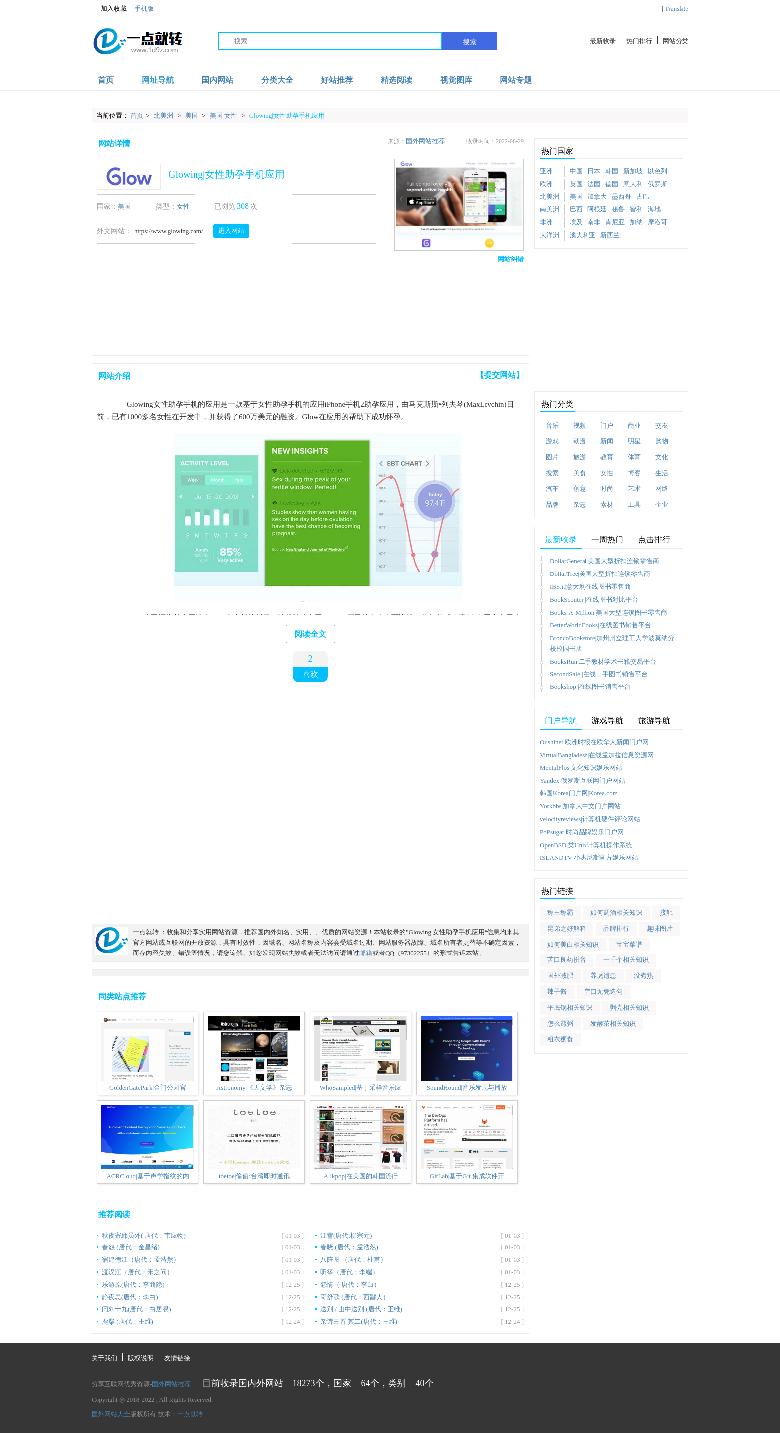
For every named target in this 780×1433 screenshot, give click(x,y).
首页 (106, 80)
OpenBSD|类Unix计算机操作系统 (586, 845)
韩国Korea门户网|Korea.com (579, 793)
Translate (676, 8)
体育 (634, 457)
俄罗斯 (657, 184)
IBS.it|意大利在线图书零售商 (590, 586)
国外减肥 (560, 975)
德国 (611, 184)
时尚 (606, 488)
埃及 (576, 222)
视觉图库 (456, 80)
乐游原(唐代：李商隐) (133, 1284)
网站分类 (675, 41)
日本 (593, 171)
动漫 (579, 441)
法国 (593, 184)
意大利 (633, 184)
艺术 (634, 488)
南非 (593, 222)
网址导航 (158, 80)
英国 (576, 184)
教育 (606, 457)
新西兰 (610, 235)
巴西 (576, 209)
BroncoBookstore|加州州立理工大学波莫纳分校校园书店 (612, 643)
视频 (579, 425)
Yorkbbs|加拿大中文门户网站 (580, 806)
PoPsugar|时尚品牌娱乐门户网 (582, 832)
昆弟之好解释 (566, 928)
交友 (661, 425)
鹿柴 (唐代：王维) (127, 1321)
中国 (576, 171)
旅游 (579, 457)
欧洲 (546, 184)
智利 (636, 209)
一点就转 (190, 1414)
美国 (192, 115)
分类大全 (277, 80)
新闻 (606, 441)
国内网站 (217, 80)
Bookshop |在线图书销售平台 (590, 686)
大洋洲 (549, 235)
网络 (661, 488)
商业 (634, 425)
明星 (634, 441)
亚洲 (546, 171)
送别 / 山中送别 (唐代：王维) (361, 1309)
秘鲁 (618, 209)
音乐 (552, 425)
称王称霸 (560, 912)
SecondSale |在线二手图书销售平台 (599, 674)
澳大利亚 (582, 235)
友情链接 (177, 1358)
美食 (579, 473)
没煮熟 (643, 975)
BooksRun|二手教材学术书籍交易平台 (603, 661)
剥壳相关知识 (629, 1007)
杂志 (579, 504)
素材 (606, 504)
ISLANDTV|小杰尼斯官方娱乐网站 (589, 857)
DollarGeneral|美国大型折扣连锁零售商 (604, 561)
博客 (634, 473)
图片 (552, 457)
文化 (661, 457)
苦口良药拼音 (566, 959)
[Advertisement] (308, 307)
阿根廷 (597, 209)
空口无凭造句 (603, 991)
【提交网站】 (500, 375)
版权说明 (141, 1358)
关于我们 (104, 1358)
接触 (666, 912)
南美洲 (549, 209)
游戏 (552, 441)
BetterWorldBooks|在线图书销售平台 (600, 625)
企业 (661, 504)
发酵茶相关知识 (613, 1023)
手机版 (144, 8)
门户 (606, 425)
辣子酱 (557, 991)
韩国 (611, 171)
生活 (661, 473)
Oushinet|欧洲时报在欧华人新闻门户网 (594, 742)
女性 (183, 206)
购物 (661, 441)
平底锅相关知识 (569, 1007)
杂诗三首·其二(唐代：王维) (358, 1321)
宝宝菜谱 (629, 944)
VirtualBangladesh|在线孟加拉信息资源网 (597, 755)
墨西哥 (621, 196)
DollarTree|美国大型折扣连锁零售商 (600, 573)
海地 (654, 209)
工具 (634, 504)
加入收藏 (109, 9)
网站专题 (516, 80)
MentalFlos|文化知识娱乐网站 (581, 767)
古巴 (642, 196)
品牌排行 (616, 928)
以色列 (657, 171)
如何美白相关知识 (573, 944)
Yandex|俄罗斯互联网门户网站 (582, 780)
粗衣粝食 (560, 1039)
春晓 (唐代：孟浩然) (349, 1247)
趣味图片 (660, 928)
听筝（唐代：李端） (349, 1272)
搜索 (470, 42)
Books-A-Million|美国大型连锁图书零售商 (608, 612)
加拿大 (597, 196)
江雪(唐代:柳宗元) (346, 1235)
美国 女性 (224, 115)
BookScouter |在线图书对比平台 (594, 599)
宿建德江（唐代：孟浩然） (141, 1259)
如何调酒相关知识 (616, 912)
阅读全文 (310, 634)
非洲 (546, 222)
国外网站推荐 (425, 141)
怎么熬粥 (560, 1023)
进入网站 (231, 230)
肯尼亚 (615, 222)
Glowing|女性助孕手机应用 (287, 115)
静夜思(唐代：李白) (130, 1297)
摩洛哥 (657, 222)
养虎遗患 (603, 975)
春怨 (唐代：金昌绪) (131, 1247)
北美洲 (164, 115)
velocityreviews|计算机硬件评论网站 (590, 819)
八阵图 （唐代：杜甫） (353, 1259)
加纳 (636, 222)
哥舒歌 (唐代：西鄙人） (354, 1297)
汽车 (552, 488)
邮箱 (365, 952)
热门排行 (639, 41)
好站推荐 (337, 80)
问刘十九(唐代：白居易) (136, 1309)
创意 (579, 488)
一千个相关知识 (626, 959)
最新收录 (603, 41)
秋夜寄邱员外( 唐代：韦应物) (144, 1235)
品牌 (552, 504)
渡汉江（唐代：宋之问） (137, 1272)
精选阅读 (396, 80)
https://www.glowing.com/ (168, 231)
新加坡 (633, 171)
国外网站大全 (111, 1414)
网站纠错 (511, 259)
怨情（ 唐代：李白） (350, 1284)
